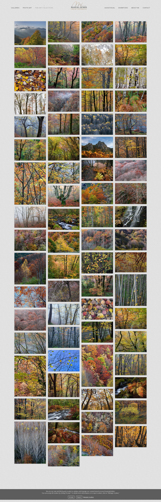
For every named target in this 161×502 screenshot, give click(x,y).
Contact (146, 8)
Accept (71, 497)
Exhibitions (123, 8)
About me (135, 8)
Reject (79, 497)
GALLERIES (15, 8)
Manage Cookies (88, 497)
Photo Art (27, 8)
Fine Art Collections (44, 8)
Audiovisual (110, 8)
